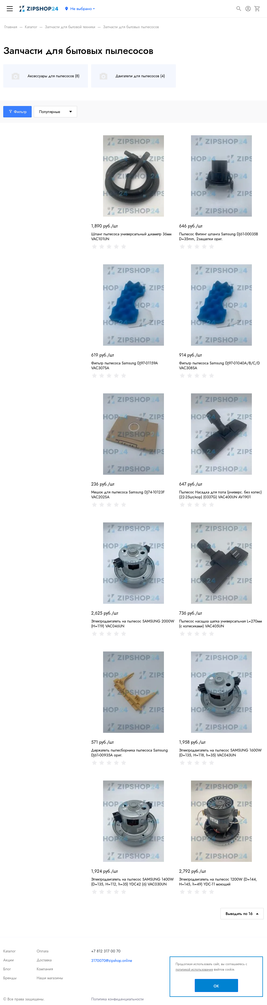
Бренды (10, 978)
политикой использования (194, 969)
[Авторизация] (248, 8)
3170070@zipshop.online (111, 960)
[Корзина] (257, 8)
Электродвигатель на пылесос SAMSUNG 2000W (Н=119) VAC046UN (132, 623)
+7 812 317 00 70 (106, 951)
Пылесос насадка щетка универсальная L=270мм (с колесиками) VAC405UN (220, 623)
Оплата (42, 951)
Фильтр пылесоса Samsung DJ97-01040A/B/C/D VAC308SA (219, 365)
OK (216, 986)
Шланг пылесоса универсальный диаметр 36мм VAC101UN (131, 236)
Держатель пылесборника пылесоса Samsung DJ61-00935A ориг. (129, 752)
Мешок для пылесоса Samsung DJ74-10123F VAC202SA (128, 494)
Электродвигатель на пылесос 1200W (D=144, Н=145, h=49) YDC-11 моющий (218, 881)
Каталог (9, 951)
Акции (8, 960)
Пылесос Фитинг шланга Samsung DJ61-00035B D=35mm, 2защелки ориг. (218, 236)
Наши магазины (50, 978)
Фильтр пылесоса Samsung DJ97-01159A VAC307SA (124, 365)
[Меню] (9, 8)
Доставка (44, 960)
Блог (7, 969)
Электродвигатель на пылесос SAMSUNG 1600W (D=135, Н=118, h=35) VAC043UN (220, 752)
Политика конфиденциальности (117, 999)
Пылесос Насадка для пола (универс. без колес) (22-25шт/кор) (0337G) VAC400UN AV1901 (220, 494)
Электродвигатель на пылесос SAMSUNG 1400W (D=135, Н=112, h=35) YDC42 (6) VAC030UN (132, 881)
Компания (45, 969)
